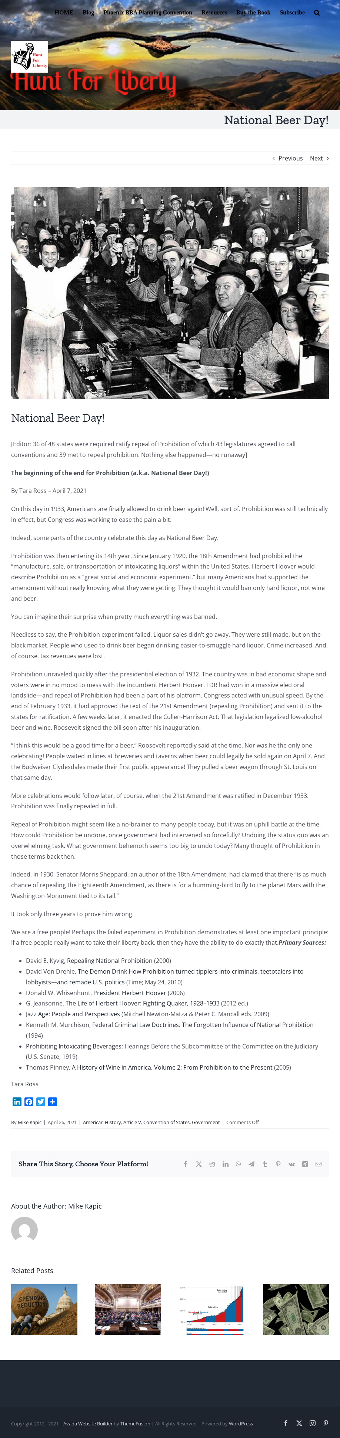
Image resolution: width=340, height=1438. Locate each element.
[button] (317, 12)
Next (316, 158)
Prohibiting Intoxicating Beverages (73, 1046)
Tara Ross (25, 1084)
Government (206, 1122)
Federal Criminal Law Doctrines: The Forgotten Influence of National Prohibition (203, 1025)
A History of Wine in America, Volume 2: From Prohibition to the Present (172, 1067)
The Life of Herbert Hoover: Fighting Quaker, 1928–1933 (143, 1003)
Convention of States (166, 1122)
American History (102, 1122)
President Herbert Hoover (129, 993)
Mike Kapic (29, 1122)
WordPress (241, 1423)
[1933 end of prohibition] (170, 293)
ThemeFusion (135, 1423)
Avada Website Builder (88, 1423)
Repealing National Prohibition (110, 961)
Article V (132, 1122)
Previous (291, 158)
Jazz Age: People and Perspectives (73, 1014)
